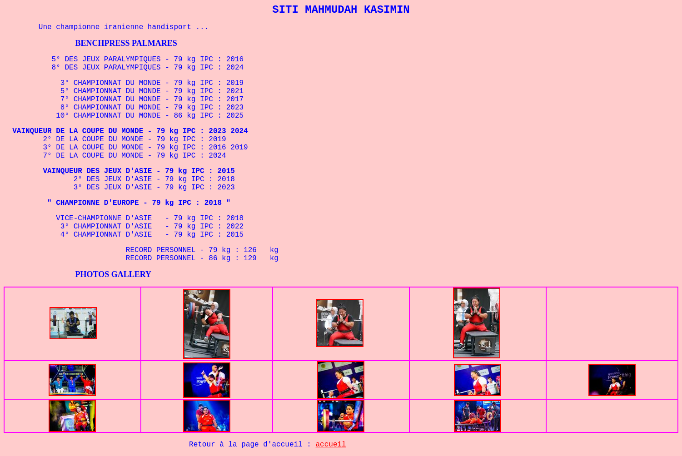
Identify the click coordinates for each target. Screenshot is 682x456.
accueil (331, 445)
